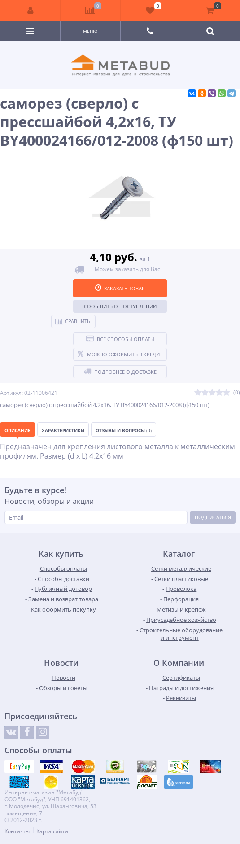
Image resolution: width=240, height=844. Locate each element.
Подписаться (213, 517)
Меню (90, 31)
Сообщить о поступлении (120, 306)
